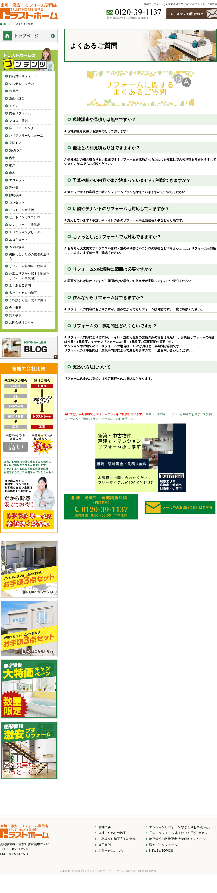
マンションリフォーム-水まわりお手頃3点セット (183, 827)
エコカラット (18, 180)
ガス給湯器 (17, 247)
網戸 (12, 165)
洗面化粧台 (17, 98)
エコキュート (18, 239)
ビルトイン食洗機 (21, 210)
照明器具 (15, 195)
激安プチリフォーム (163, 845)
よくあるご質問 (20, 285)
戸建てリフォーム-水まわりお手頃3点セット (180, 833)
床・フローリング (21, 128)
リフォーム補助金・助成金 (27, 266)
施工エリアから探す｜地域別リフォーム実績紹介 (29, 276)
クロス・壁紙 (18, 121)
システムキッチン (21, 83)
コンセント (17, 202)
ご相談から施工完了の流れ (27, 300)
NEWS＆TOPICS (161, 850)
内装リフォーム (20, 113)
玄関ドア (15, 143)
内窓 (12, 158)
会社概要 (15, 307)
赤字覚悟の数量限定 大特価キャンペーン (177, 839)
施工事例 (15, 315)
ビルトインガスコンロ (24, 217)
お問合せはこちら (21, 322)
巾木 (12, 172)
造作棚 (13, 187)
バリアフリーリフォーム (26, 135)
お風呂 (13, 91)
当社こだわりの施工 (23, 293)
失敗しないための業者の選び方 (29, 257)
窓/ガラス (15, 150)
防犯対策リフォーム (23, 76)
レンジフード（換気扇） (26, 224)
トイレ (13, 105)
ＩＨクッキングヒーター (26, 232)
